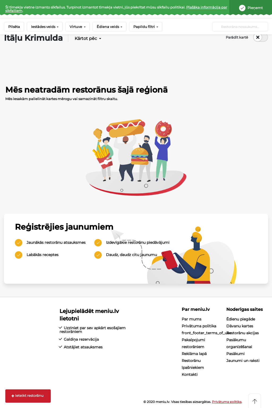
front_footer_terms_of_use (206, 333)
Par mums (191, 319)
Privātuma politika (199, 326)
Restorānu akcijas (242, 333)
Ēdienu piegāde (240, 319)
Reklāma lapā (194, 353)
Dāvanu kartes (239, 326)
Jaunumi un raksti (243, 360)
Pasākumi (235, 353)
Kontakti (190, 374)
